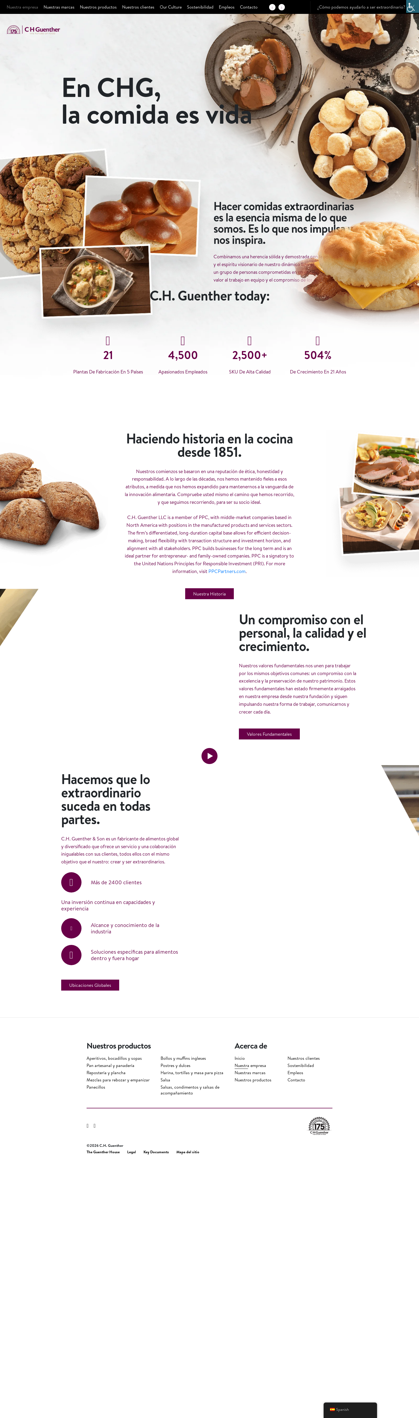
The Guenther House (103, 1405)
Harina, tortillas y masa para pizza (192, 1326)
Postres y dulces (176, 1319)
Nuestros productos (98, 7)
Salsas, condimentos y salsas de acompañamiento (190, 1344)
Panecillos (96, 1341)
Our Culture (171, 7)
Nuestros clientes (138, 7)
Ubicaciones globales (90, 1245)
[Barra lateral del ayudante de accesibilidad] (412, 6)
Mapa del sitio (187, 1405)
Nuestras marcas (59, 7)
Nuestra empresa (22, 7)
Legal (131, 1405)
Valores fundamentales (269, 927)
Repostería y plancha (106, 1326)
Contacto (249, 7)
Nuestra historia (209, 720)
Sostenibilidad (200, 7)
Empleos (227, 7)
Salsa (165, 1334)
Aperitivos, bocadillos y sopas (114, 1312)
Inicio (240, 1312)
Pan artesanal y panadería (110, 1319)
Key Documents (156, 1405)
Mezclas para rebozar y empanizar (118, 1334)
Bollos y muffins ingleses (183, 1312)
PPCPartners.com (227, 698)
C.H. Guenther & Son (38, 30)
